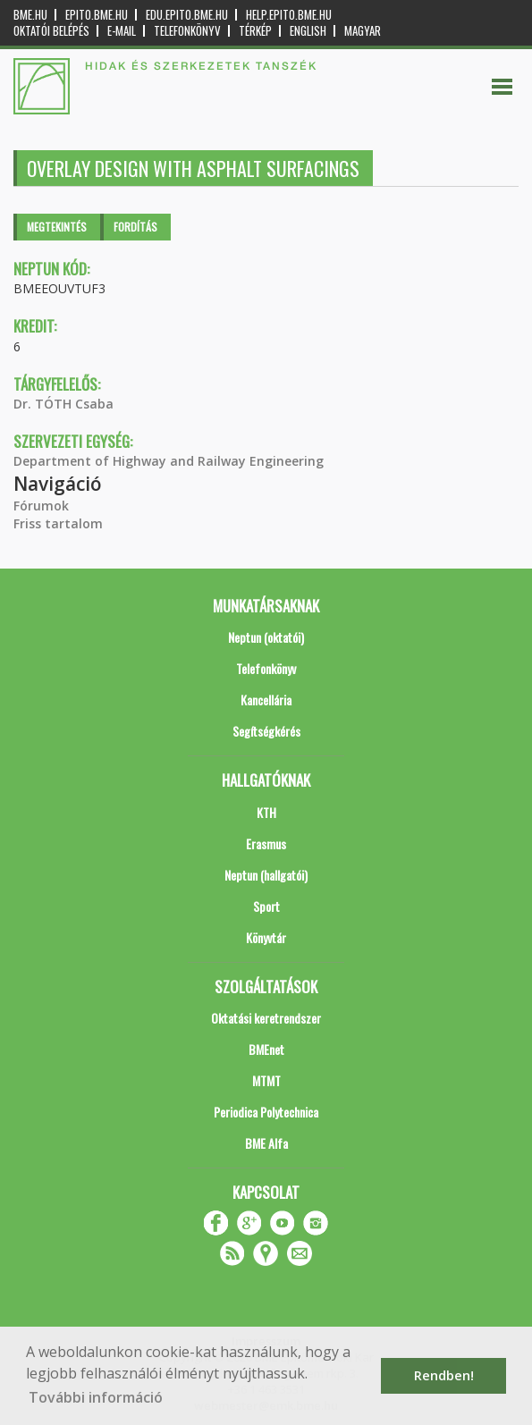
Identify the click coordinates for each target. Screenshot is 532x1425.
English (308, 31)
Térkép (255, 31)
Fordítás (135, 226)
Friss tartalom (58, 523)
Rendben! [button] (444, 1375)
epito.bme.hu (96, 15)
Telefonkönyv (187, 31)
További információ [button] (96, 1397)
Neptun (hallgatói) (266, 874)
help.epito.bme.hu (289, 15)
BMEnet (266, 1049)
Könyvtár (266, 937)
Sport (266, 906)
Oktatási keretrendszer (266, 1017)
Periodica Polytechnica (266, 1111)
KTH (266, 812)
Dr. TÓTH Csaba (63, 403)
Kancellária (266, 699)
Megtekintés (57, 226)
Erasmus (266, 843)
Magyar (362, 31)
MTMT (266, 1080)
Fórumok (41, 505)
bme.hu (30, 15)
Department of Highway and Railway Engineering (168, 460)
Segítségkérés (266, 730)
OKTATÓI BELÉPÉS (51, 31)
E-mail (121, 31)
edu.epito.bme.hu (187, 15)
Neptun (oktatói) (266, 637)
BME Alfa (266, 1143)
